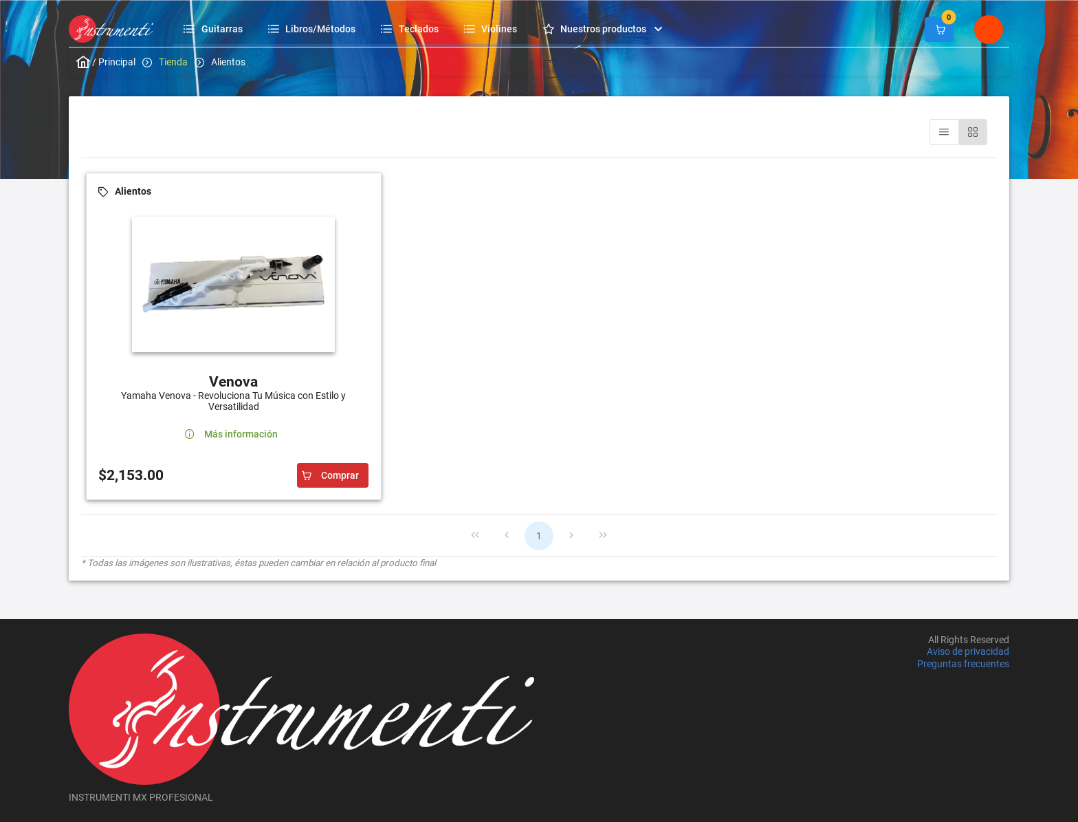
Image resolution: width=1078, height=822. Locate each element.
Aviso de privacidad (968, 652)
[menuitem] (215, 28)
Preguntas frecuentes (963, 663)
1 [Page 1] (539, 535)
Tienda (173, 61)
